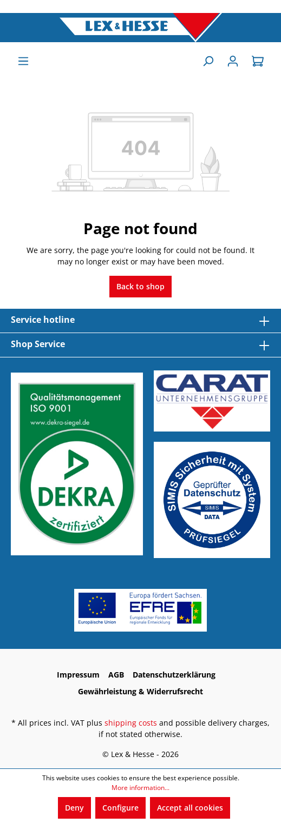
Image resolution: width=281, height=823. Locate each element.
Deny (74, 807)
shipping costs (130, 723)
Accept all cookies (190, 807)
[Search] (207, 61)
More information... (140, 787)
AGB (116, 674)
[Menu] (23, 61)
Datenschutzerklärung (174, 674)
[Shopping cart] (257, 61)
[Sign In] (232, 61)
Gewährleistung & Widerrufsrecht (140, 691)
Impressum (78, 674)
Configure (120, 807)
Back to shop (140, 286)
